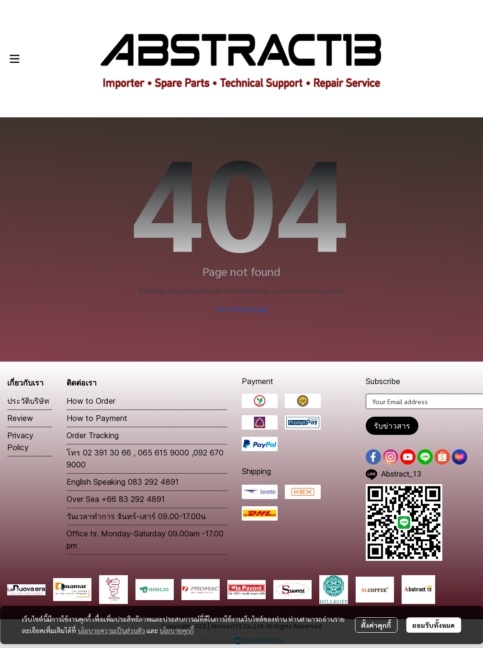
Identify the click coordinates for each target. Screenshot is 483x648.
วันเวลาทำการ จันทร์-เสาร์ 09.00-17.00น (136, 516)
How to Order (91, 401)
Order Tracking (93, 435)
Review (20, 418)
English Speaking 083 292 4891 (123, 482)
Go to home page (241, 308)
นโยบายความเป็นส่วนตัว (111, 630)
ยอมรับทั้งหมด (433, 625)
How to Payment (97, 418)
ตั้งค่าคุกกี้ (376, 625)
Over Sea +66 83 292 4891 (116, 499)
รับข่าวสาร (392, 426)
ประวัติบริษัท (28, 401)
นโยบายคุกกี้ (176, 630)
